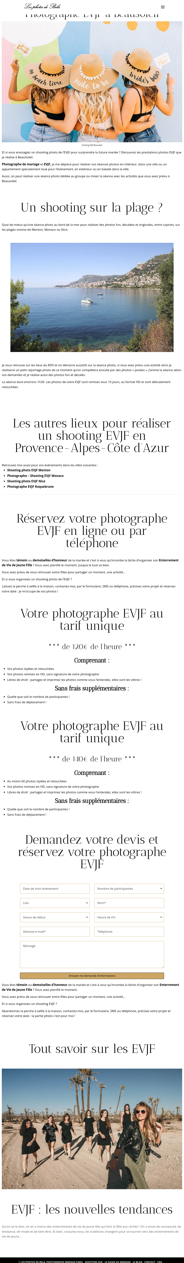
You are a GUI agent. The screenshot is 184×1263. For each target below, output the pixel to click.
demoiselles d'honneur (50, 985)
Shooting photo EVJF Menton (28, 470)
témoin (21, 560)
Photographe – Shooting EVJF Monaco (35, 476)
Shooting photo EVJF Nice (26, 481)
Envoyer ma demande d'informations (92, 975)
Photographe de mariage (20, 164)
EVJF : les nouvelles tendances (92, 1209)
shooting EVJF (45, 1004)
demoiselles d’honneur (50, 560)
